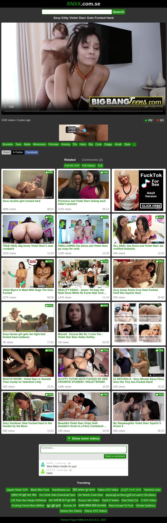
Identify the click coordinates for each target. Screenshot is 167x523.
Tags (73, 519)
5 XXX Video (148, 500)
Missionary (39, 144)
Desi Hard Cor (130, 500)
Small (118, 144)
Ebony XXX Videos (96, 510)
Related (70, 159)
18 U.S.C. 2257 (97, 519)
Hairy (83, 144)
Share (6, 152)
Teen (18, 144)
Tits (75, 144)
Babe (27, 144)
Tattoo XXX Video (108, 489)
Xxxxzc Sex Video (88, 500)
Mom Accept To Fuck (121, 505)
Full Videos (88, 165)
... (134, 144)
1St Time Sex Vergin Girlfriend (28, 500)
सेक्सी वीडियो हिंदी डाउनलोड (92, 505)
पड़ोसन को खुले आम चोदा (23, 495)
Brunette (8, 144)
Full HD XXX (72, 165)
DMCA (82, 519)
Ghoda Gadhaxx (145, 505)
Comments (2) (92, 159)
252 (149, 120)
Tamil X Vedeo (110, 500)
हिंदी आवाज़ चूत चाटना (84, 489)
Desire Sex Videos (71, 510)
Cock (98, 144)
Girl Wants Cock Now (90, 495)
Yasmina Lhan (152, 489)
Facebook (31, 152)
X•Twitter (18, 152)
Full (100, 165)
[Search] (77, 11)
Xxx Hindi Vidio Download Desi (57, 495)
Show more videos (84, 438)
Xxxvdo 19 (69, 505)
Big (91, 144)
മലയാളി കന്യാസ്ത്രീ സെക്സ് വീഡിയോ (131, 495)
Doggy (108, 144)
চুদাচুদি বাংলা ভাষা (131, 489)
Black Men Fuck (40, 489)
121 (160, 120)
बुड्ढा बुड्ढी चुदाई (54, 505)
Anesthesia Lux (61, 489)
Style (127, 144)
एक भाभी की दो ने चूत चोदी (62, 500)
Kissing (65, 144)
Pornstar (53, 144)
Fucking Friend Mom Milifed (28, 505)
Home (64, 519)
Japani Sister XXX (17, 489)
